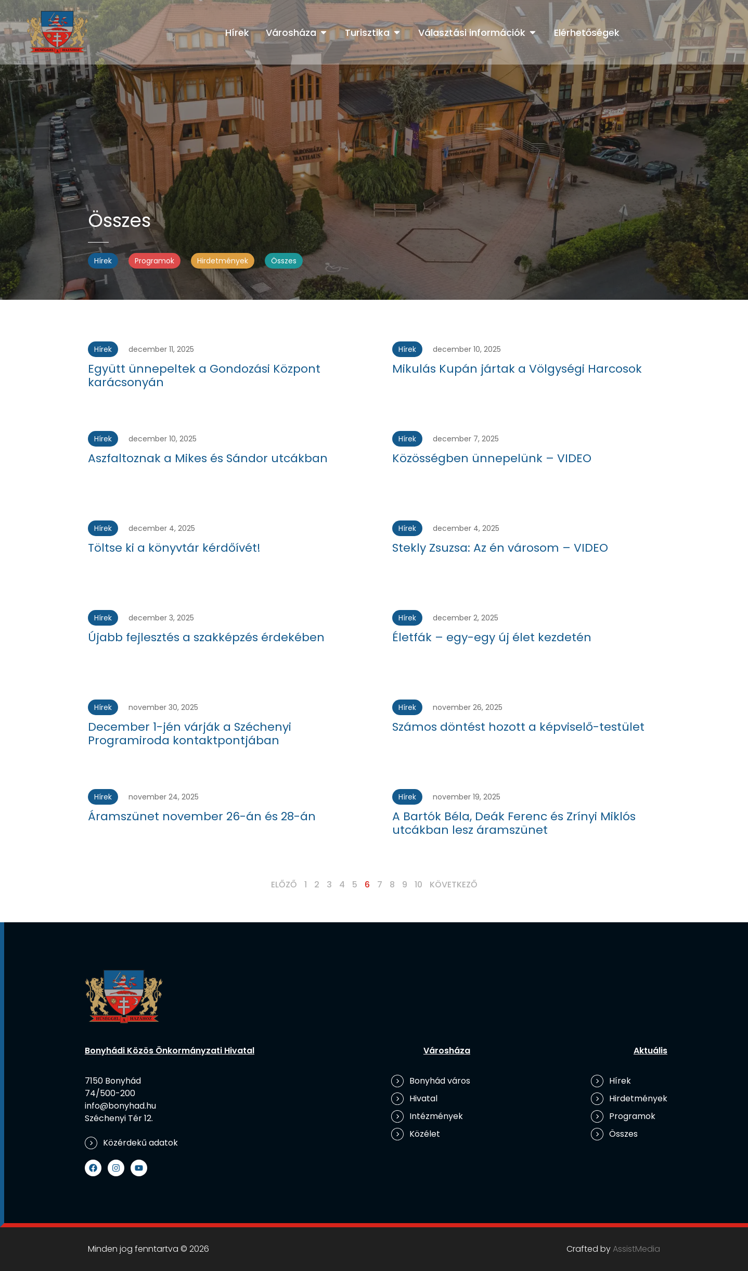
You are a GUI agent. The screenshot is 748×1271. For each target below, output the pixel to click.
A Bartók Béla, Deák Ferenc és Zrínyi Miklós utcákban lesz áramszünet (514, 823)
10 (418, 885)
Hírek (103, 261)
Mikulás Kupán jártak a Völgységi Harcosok (517, 369)
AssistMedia (636, 1249)
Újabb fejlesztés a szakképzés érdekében (206, 637)
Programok (154, 261)
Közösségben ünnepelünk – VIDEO (491, 458)
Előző (284, 885)
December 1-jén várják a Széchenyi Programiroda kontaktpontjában (189, 733)
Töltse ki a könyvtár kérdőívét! (174, 548)
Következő (454, 885)
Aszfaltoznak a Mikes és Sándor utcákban (208, 458)
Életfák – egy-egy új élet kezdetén (491, 637)
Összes (283, 261)
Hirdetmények (222, 261)
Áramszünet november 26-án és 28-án (202, 816)
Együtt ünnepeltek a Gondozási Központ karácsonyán (204, 375)
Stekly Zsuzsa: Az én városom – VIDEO (500, 548)
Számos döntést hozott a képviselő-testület (518, 727)
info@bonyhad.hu (120, 1106)
